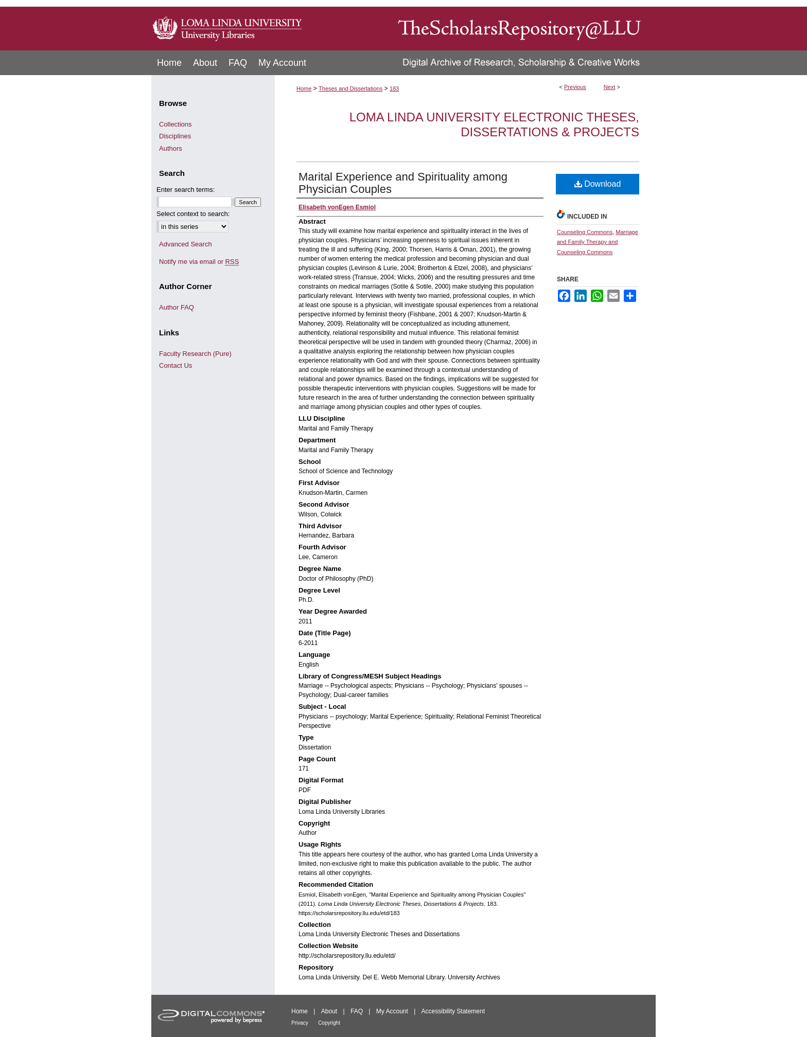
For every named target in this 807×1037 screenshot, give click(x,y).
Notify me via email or (199, 262)
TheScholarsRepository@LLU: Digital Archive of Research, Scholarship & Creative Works (481, 25)
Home (303, 88)
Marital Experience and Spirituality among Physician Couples (403, 182)
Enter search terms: (185, 189)
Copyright (329, 1023)
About (329, 1011)
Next (610, 87)
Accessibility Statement (453, 1011)
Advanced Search (185, 244)
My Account (392, 1011)
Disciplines (175, 136)
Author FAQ (176, 307)
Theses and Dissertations (350, 88)
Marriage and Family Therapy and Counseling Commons (597, 242)
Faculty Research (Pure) (195, 353)
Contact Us (175, 365)
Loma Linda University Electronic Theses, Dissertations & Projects (494, 124)
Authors (170, 148)
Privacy (299, 1023)
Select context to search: (193, 214)
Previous (575, 87)
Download (597, 184)
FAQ (356, 1011)
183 (394, 88)
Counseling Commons (584, 232)
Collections (175, 124)
